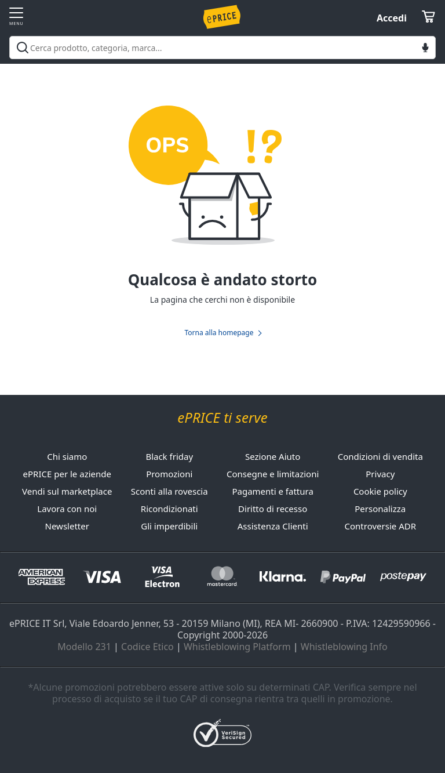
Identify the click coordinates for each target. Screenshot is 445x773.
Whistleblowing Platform (237, 646)
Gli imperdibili (169, 526)
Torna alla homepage (218, 332)
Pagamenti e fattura (272, 491)
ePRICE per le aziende (67, 474)
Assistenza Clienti (273, 526)
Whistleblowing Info (344, 646)
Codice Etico (147, 646)
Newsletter (67, 526)
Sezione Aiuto (272, 456)
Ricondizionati (169, 508)
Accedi (392, 18)
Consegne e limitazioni (273, 474)
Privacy (380, 474)
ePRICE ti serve (222, 418)
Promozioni (169, 474)
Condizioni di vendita (380, 456)
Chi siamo (67, 456)
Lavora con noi (67, 508)
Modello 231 (84, 646)
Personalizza (380, 508)
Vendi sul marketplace (67, 491)
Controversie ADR (380, 526)
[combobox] (222, 47)
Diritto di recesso (272, 508)
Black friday (169, 456)
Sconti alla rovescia (169, 491)
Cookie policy (380, 491)
